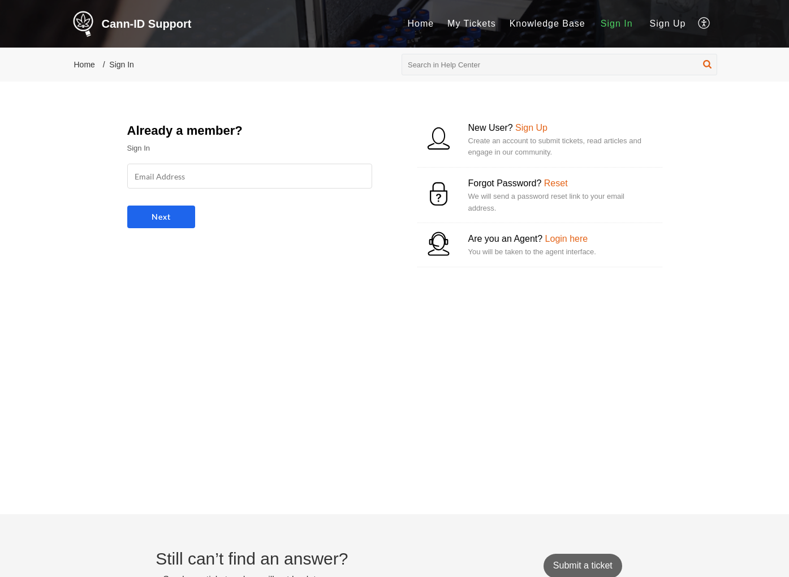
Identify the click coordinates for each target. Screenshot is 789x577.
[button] (707, 64)
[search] (559, 64)
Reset (556, 183)
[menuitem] (420, 24)
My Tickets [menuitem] (471, 23)
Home (84, 64)
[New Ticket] (583, 565)
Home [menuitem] (420, 23)
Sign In (617, 23)
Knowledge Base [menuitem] (547, 23)
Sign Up (668, 23)
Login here (566, 238)
